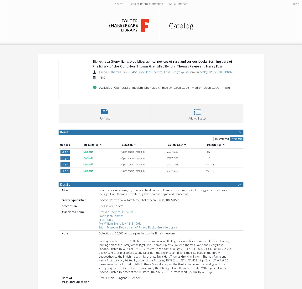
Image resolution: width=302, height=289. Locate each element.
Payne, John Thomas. (150, 72)
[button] (105, 113)
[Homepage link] (151, 24)
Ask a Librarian (178, 4)
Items (64, 132)
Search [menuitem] (119, 4)
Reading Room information (146, 4)
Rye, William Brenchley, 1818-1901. (201, 72)
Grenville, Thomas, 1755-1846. (117, 72)
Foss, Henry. (171, 72)
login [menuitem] (296, 4)
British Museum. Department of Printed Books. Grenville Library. (138, 227)
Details (65, 184)
